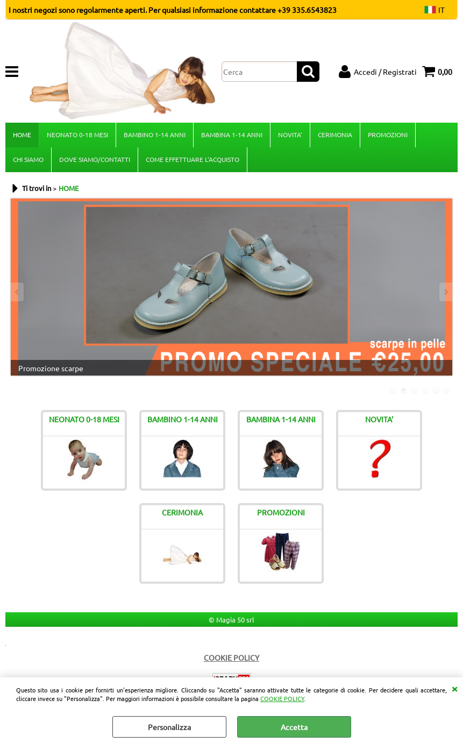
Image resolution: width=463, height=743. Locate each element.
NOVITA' (290, 134)
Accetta (294, 727)
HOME (22, 134)
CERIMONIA (335, 134)
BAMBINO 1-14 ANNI (155, 134)
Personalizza (169, 727)
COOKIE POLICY (282, 698)
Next (445, 292)
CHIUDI (454, 688)
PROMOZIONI (388, 134)
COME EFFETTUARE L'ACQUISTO (192, 159)
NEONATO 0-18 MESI (77, 134)
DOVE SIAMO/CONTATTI (94, 159)
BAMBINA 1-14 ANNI (231, 134)
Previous (18, 292)
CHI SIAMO (28, 159)
